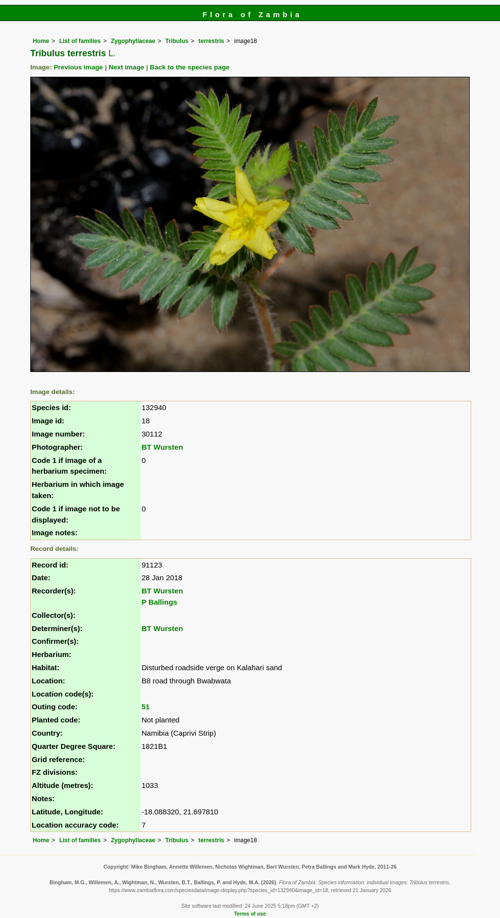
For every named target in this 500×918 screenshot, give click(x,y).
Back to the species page (189, 67)
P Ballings (159, 602)
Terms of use (250, 914)
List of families (80, 41)
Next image (126, 67)
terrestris (211, 41)
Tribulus (177, 41)
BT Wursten (162, 447)
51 (146, 706)
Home (41, 41)
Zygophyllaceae (133, 41)
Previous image (78, 67)
